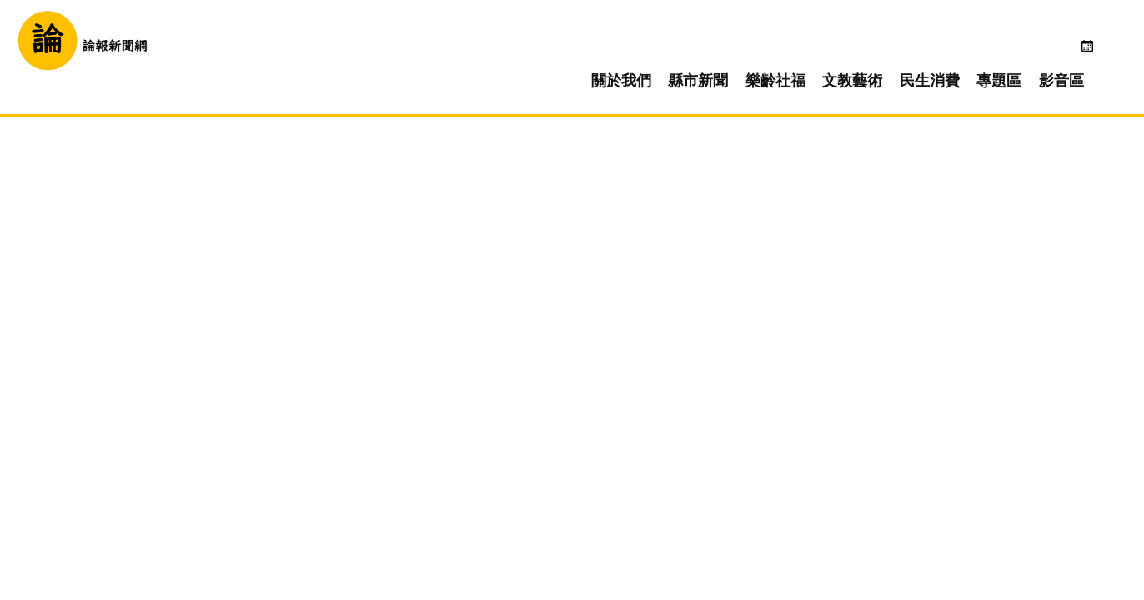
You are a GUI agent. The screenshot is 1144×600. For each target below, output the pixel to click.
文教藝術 (885, 55)
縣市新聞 (731, 55)
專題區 (1032, 55)
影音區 (1094, 55)
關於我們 (655, 55)
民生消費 (963, 55)
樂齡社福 (809, 55)
